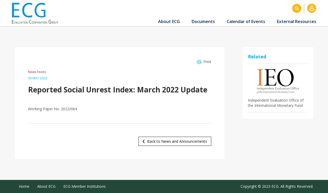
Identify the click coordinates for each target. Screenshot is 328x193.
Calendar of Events (246, 21)
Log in (311, 8)
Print (207, 61)
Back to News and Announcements (177, 141)
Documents (203, 21)
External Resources (296, 21)
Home (24, 186)
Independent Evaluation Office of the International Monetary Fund (276, 103)
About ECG (169, 21)
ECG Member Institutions (84, 186)
